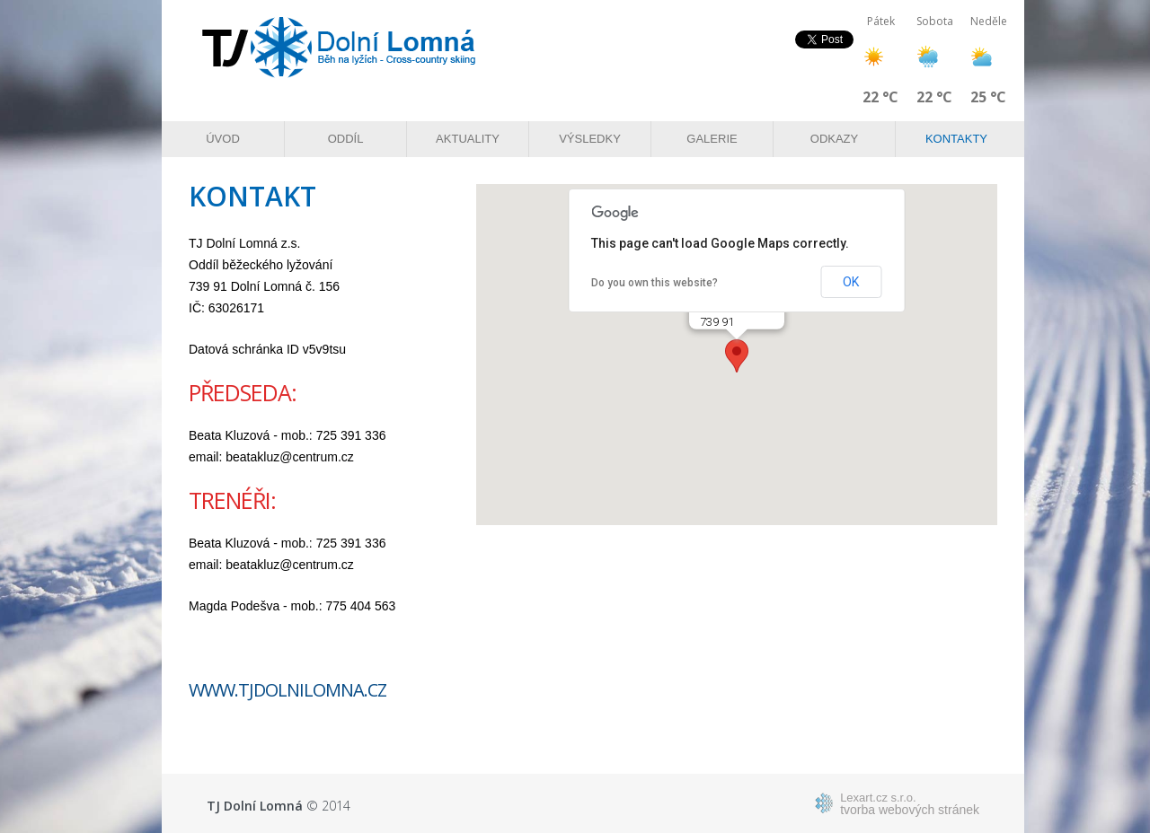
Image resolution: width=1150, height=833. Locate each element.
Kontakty (956, 138)
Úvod (223, 138)
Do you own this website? (654, 282)
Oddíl (346, 138)
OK (851, 282)
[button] (736, 356)
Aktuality (468, 138)
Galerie (711, 138)
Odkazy (834, 138)
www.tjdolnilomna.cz (287, 690)
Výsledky (590, 138)
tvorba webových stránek (909, 803)
